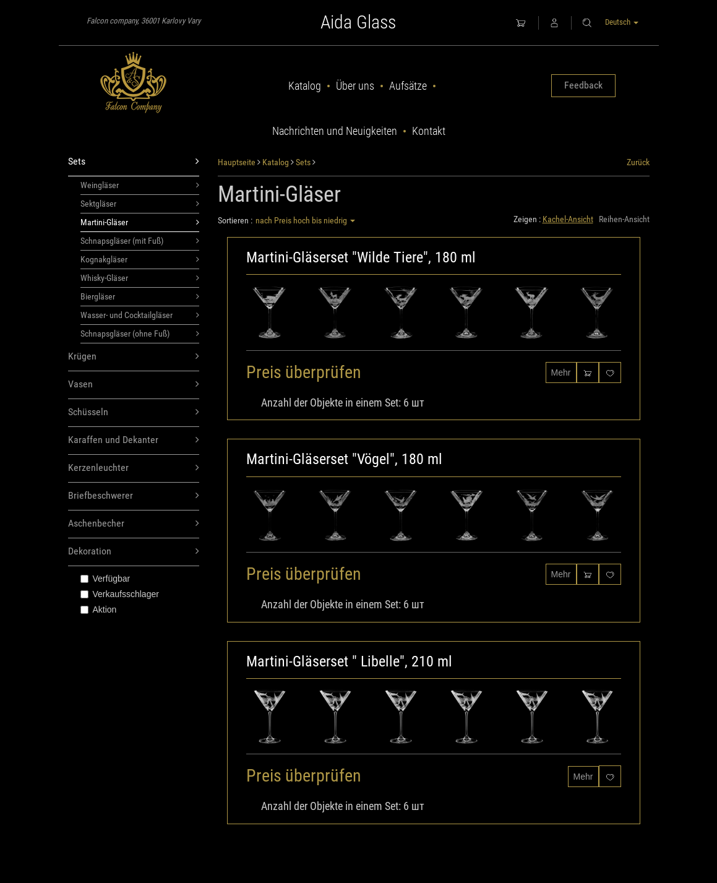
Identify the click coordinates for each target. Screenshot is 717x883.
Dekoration (134, 552)
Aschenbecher (134, 524)
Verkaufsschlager (119, 594)
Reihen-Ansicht (624, 219)
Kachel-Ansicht (568, 219)
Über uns (355, 85)
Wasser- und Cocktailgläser (140, 315)
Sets (134, 162)
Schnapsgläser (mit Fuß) (140, 241)
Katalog (304, 85)
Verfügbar (105, 579)
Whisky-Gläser (140, 278)
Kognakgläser (140, 259)
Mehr (561, 372)
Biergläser (140, 296)
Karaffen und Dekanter (134, 440)
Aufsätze (408, 85)
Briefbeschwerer (134, 496)
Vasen (134, 384)
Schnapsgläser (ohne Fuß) (140, 333)
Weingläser (140, 185)
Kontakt (428, 130)
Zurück (638, 162)
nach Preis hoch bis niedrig (305, 220)
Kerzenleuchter (134, 468)
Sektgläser (140, 203)
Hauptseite (236, 162)
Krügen (134, 357)
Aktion (98, 609)
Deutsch (621, 22)
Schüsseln (134, 412)
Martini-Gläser (140, 222)
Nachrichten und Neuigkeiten (334, 130)
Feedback (583, 85)
